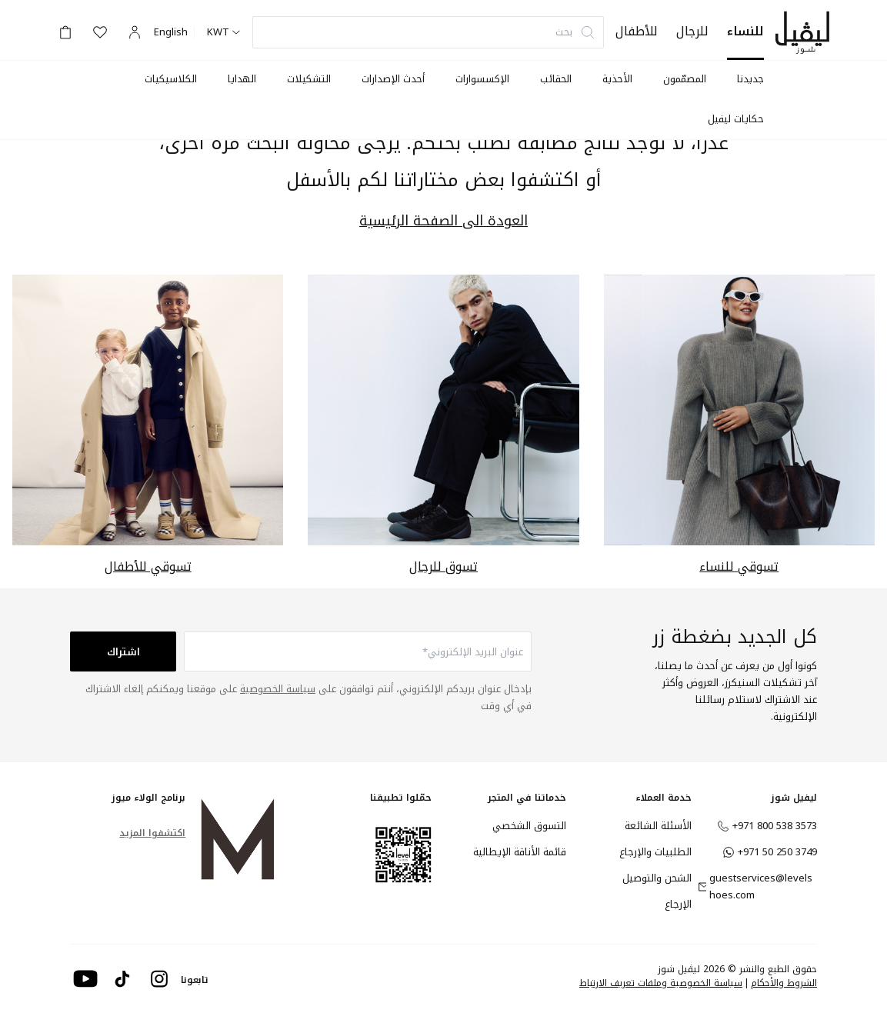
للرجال (692, 31)
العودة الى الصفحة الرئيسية (443, 221)
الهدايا (242, 78)
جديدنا (750, 78)
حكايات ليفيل (736, 118)
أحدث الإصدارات (393, 78)
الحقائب (556, 78)
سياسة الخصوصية (277, 688)
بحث (575, 32)
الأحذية (617, 78)
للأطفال (636, 31)
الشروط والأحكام (784, 983)
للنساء (745, 31)
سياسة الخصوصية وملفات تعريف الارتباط (660, 983)
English (171, 32)
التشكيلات (309, 78)
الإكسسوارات (482, 78)
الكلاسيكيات (171, 78)
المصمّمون (684, 78)
